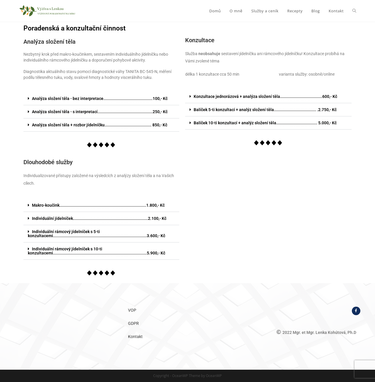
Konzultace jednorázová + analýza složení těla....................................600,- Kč (265, 96)
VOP (132, 310)
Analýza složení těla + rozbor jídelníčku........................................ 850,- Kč (99, 125)
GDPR (133, 323)
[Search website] (354, 11)
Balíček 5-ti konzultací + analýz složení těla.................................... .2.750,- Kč (265, 109)
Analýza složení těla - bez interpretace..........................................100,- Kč (100, 98)
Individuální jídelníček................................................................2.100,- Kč (99, 218)
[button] (101, 98)
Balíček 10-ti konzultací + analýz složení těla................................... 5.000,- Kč (265, 122)
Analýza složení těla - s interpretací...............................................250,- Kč (100, 111)
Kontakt (135, 336)
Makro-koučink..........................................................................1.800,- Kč (98, 205)
